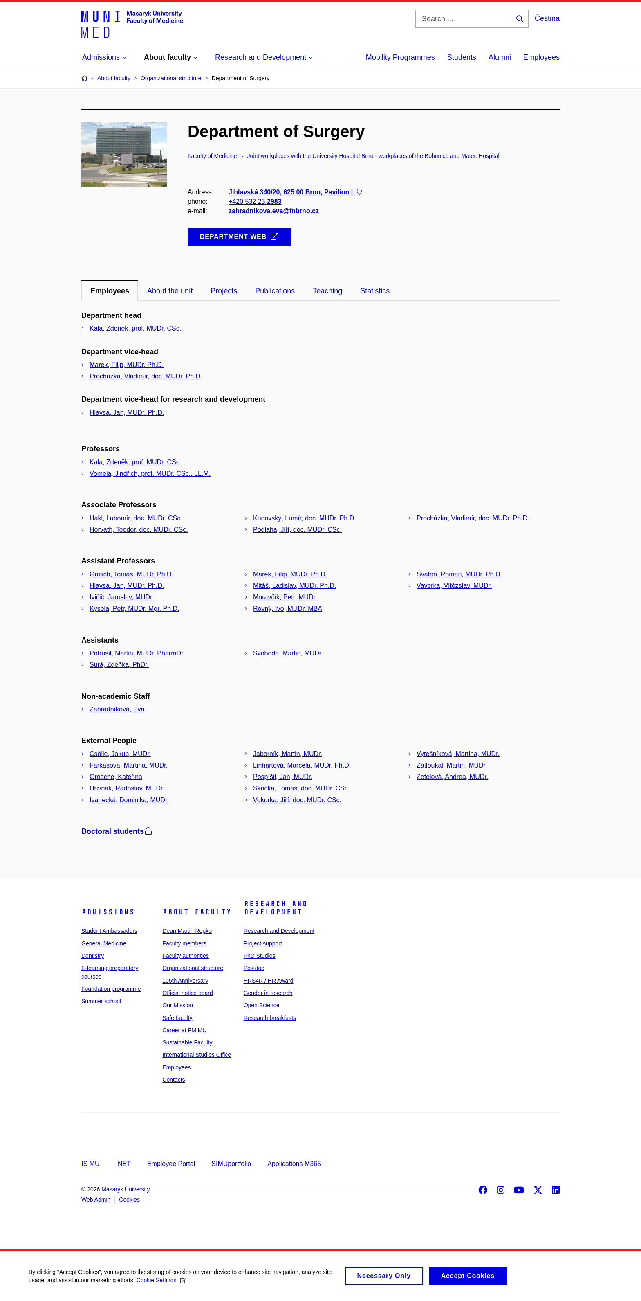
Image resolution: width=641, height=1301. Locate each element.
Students (461, 57)
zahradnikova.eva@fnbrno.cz (274, 210)
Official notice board (187, 993)
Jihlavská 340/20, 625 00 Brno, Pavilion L (296, 192)
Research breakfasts (270, 1018)
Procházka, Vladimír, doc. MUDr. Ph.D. (146, 376)
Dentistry (92, 955)
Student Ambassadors (109, 930)
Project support (263, 943)
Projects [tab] (224, 291)
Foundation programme (111, 989)
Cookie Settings (161, 1284)
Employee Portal (171, 1163)
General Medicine (103, 943)
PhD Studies (260, 955)
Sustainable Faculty (187, 1042)
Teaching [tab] (327, 291)
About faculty (196, 911)
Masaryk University (125, 1189)
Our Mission (177, 1005)
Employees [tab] (109, 291)
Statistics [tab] (375, 291)
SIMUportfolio (231, 1163)
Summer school (101, 1001)
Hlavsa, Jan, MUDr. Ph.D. (127, 412)
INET (123, 1163)
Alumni (500, 57)
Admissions (107, 911)
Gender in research (268, 993)
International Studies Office (196, 1054)
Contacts (173, 1079)
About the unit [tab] (170, 291)
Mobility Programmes (400, 57)
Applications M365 (294, 1163)
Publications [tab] (275, 291)
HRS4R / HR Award (269, 980)
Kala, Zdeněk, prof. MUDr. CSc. (135, 328)
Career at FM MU (184, 1030)
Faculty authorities (185, 955)
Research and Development (275, 907)
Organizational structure (192, 968)
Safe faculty (177, 1018)
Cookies (129, 1199)
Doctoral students (117, 831)
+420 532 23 (255, 201)
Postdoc (254, 968)
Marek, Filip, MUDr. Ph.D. (127, 364)
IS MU (90, 1163)
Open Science (262, 1005)
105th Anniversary (185, 980)
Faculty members (184, 943)
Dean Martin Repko (187, 930)
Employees (541, 57)
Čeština (547, 18)
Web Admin (95, 1199)
